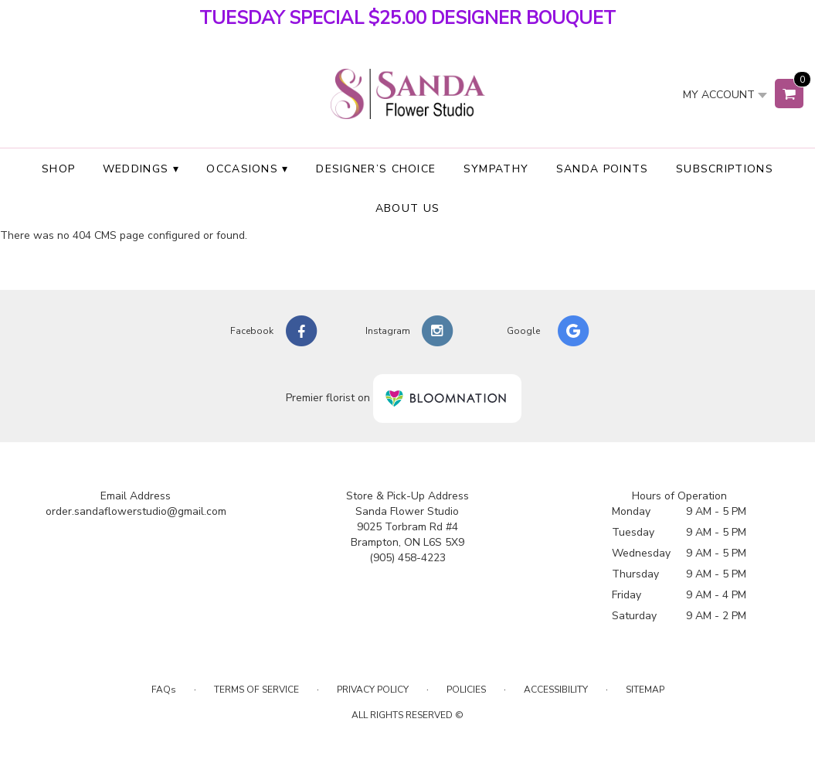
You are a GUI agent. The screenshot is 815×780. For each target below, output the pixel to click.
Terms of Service (256, 689)
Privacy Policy (373, 689)
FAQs (163, 689)
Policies (466, 689)
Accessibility (556, 689)
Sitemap (645, 689)
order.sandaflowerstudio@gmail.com (136, 511)
